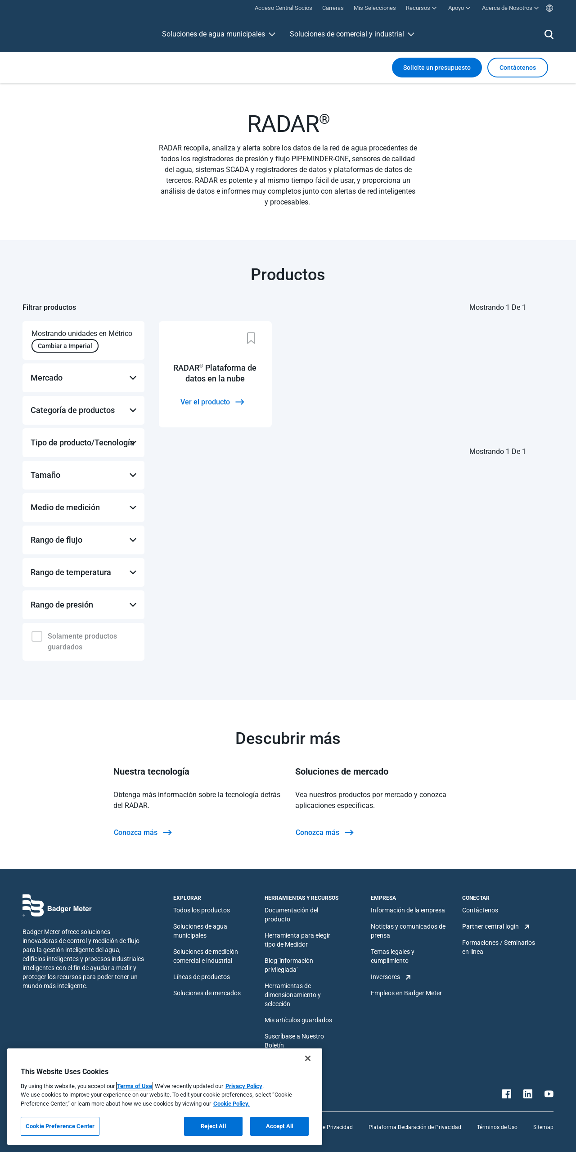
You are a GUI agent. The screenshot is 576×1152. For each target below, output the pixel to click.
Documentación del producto (291, 915)
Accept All (279, 1126)
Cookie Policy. (231, 1103)
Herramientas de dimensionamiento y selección (293, 994)
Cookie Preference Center (60, 1126)
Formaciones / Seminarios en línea (498, 947)
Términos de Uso (497, 1127)
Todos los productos (201, 910)
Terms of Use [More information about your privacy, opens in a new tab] (134, 1086)
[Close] (308, 1058)
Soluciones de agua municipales (213, 34)
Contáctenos (480, 910)
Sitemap (543, 1127)
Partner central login (490, 926)
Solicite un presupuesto (437, 67)
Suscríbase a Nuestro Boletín (294, 1041)
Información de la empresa (408, 910)
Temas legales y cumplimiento (392, 956)
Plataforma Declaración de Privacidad (415, 1127)
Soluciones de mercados (207, 993)
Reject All (213, 1126)
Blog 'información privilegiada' (289, 965)
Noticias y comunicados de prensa (408, 931)
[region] (164, 1096)
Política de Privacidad (326, 1127)
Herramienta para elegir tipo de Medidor (297, 940)
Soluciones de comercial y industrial (347, 34)
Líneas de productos (201, 976)
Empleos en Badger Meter (406, 993)
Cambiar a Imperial (65, 345)
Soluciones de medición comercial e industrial (205, 956)
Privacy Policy (243, 1086)
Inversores (385, 976)
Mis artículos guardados (298, 1020)
